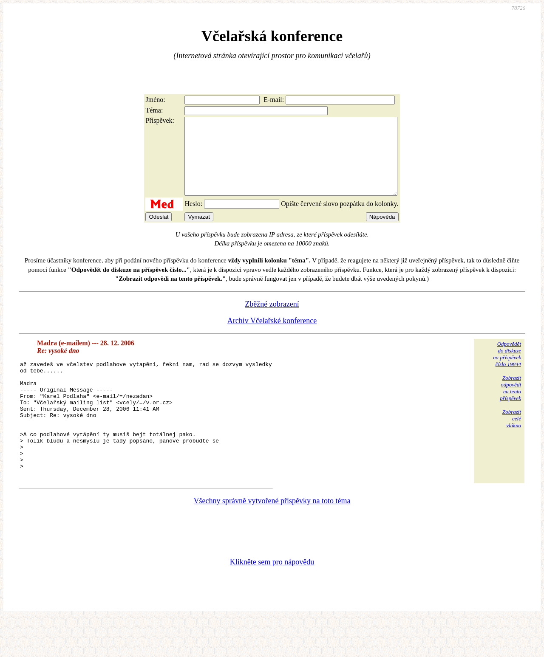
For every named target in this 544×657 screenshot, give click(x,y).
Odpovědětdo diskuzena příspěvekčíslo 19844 (507, 369)
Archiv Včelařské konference (272, 336)
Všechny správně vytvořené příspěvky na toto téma (272, 539)
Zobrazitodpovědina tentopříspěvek (510, 403)
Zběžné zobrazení (272, 319)
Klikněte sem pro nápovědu (272, 600)
